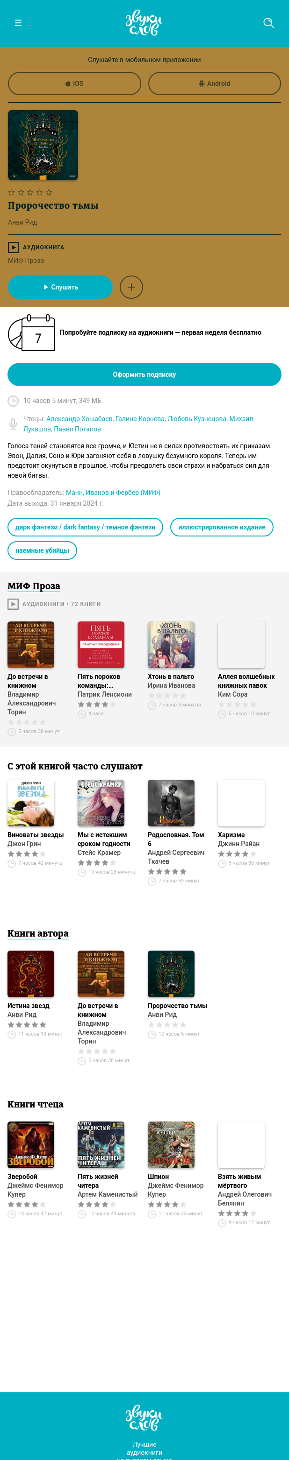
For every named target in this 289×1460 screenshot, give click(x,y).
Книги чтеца (35, 1105)
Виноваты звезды (35, 835)
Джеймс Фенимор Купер (35, 1190)
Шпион (158, 1176)
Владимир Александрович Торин (31, 703)
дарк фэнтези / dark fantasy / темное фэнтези (85, 527)
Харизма (231, 835)
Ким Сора (232, 694)
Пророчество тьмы (178, 1005)
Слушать (60, 287)
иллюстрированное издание (221, 527)
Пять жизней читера (98, 1181)
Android (214, 83)
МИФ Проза (26, 260)
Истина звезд (28, 1005)
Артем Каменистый (108, 1194)
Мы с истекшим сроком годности (104, 839)
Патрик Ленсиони (105, 694)
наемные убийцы (42, 550)
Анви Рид (21, 1014)
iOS (74, 83)
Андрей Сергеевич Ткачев (176, 857)
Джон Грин (24, 843)
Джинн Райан (239, 843)
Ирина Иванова (171, 685)
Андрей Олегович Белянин (245, 1199)
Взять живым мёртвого (239, 1181)
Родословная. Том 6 (176, 839)
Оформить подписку (144, 374)
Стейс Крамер (99, 852)
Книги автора (38, 934)
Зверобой (22, 1176)
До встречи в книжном (27, 681)
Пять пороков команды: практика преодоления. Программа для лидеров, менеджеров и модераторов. (102, 681)
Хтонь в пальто (171, 676)
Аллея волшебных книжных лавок (246, 681)
